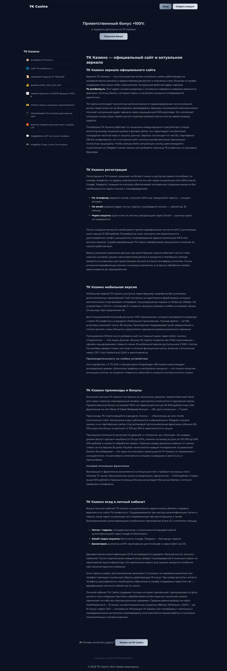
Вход (165, 6)
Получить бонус (113, 36)
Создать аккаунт (185, 6)
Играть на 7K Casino (131, 642)
